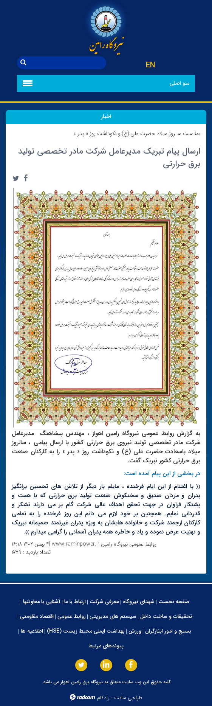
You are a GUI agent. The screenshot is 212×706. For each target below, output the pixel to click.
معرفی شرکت (104, 601)
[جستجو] (68, 62)
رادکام (103, 698)
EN (150, 65)
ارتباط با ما (75, 601)
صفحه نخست (173, 601)
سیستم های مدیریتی (113, 616)
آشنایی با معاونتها (41, 601)
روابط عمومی (71, 616)
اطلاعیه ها (32, 631)
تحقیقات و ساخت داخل (166, 616)
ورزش (134, 631)
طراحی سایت (128, 698)
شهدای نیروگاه (139, 601)
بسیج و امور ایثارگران (168, 631)
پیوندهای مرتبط (106, 646)
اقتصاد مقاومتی (37, 616)
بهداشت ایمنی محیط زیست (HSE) (86, 631)
